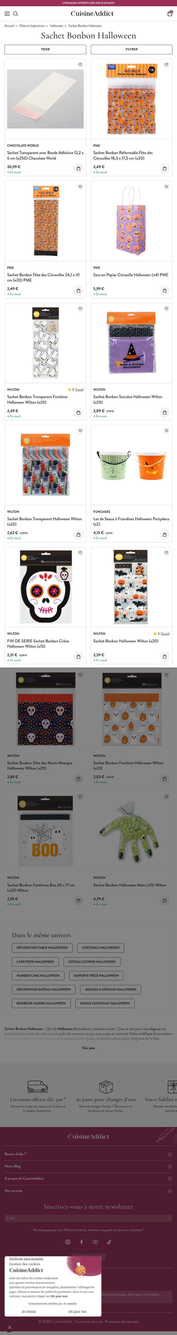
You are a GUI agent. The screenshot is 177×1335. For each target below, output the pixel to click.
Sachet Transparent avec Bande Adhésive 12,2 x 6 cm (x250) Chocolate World (45, 155)
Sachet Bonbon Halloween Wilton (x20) (125, 641)
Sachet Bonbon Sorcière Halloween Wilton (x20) (127, 399)
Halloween (56, 26)
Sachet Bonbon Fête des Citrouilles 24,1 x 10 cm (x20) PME (43, 277)
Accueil (9, 26)
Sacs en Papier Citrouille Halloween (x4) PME (130, 275)
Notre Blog (88, 1166)
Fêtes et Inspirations (32, 26)
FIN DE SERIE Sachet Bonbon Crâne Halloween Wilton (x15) (38, 643)
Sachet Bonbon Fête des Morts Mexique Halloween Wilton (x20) (39, 765)
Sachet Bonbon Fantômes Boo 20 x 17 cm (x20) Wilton (41, 887)
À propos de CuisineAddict (88, 1178)
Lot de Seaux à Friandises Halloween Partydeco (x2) (131, 521)
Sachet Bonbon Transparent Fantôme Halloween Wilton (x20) (37, 399)
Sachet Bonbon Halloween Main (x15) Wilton (129, 885)
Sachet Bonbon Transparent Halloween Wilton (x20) (44, 521)
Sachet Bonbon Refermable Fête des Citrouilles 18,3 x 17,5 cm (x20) (123, 155)
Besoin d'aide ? (88, 1154)
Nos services (88, 1190)
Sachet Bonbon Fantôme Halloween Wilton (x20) (128, 765)
